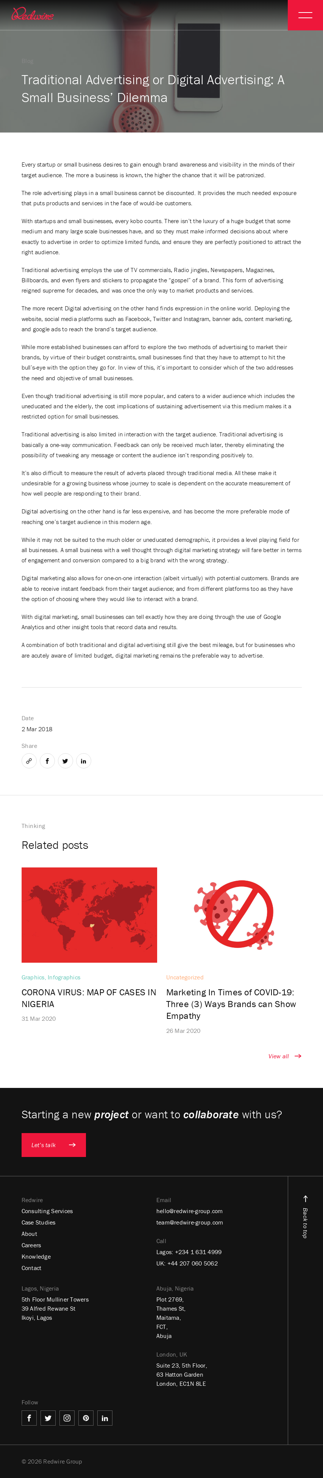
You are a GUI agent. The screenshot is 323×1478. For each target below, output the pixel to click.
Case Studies (39, 1222)
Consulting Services (47, 1211)
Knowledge (36, 1256)
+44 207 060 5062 (192, 1263)
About (29, 1233)
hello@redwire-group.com (189, 1211)
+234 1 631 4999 (198, 1252)
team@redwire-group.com (189, 1222)
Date (28, 718)
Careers (31, 1245)
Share (29, 745)
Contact (32, 1268)
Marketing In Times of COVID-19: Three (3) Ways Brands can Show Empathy (231, 1004)
